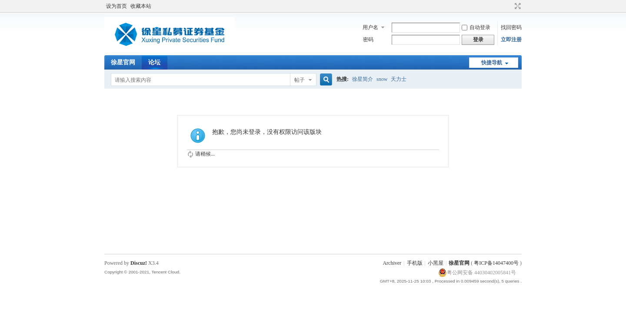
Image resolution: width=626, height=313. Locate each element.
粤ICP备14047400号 (496, 263)
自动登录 (476, 27)
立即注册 (511, 40)
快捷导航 (491, 63)
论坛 (154, 62)
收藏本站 (140, 6)
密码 (368, 40)
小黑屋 (435, 263)
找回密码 (511, 27)
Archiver (392, 263)
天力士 (398, 79)
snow (381, 79)
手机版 (415, 263)
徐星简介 (362, 79)
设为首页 (116, 6)
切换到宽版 (517, 6)
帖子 (299, 80)
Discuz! (138, 263)
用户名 (370, 27)
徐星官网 (123, 62)
